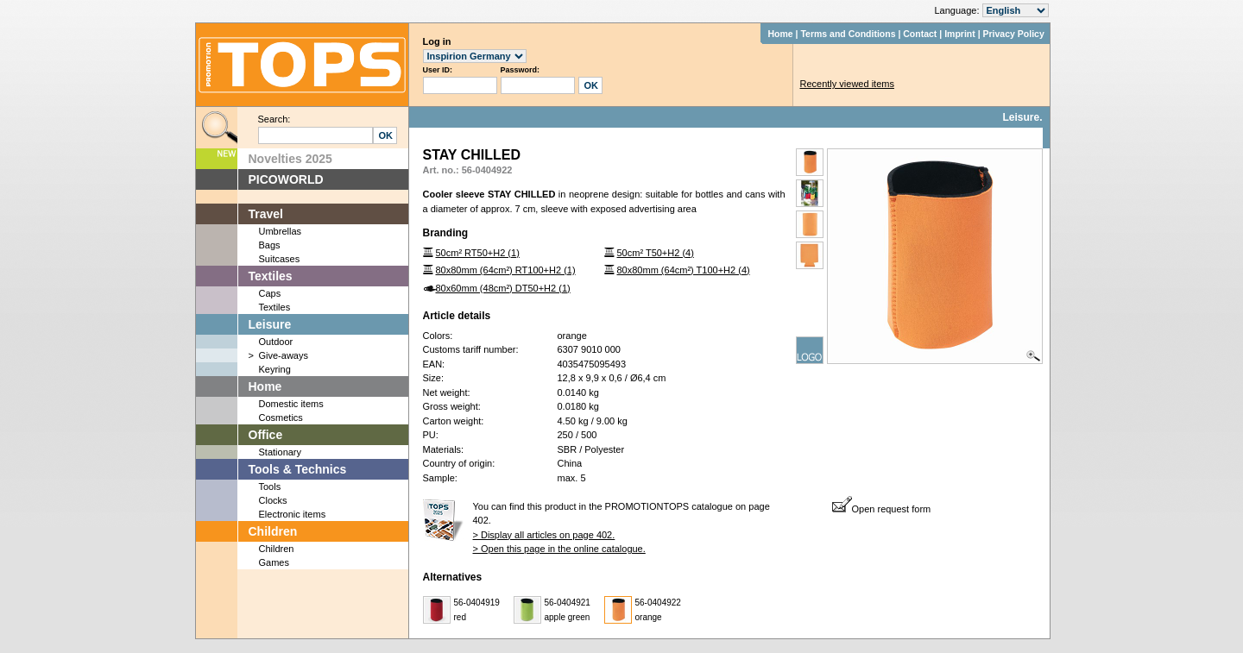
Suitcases (279, 259)
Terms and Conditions (847, 33)
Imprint (959, 33)
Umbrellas (280, 231)
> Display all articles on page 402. (544, 535)
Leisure (270, 324)
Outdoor (276, 341)
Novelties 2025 (290, 159)
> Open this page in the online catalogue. (559, 548)
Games (274, 562)
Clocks (273, 500)
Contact (920, 33)
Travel (266, 214)
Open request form (881, 509)
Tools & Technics (298, 469)
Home (779, 33)
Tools (270, 486)
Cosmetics (281, 417)
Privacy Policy (1013, 33)
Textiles (271, 276)
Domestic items (291, 404)
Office (266, 435)
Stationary (280, 452)
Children (273, 531)
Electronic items (292, 514)
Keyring (275, 369)
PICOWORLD (286, 179)
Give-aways (283, 355)
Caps (270, 293)
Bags (270, 245)
